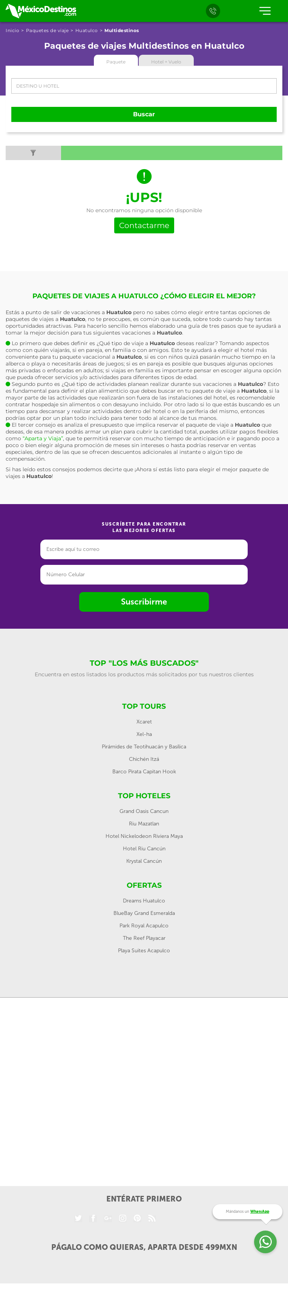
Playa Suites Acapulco (144, 950)
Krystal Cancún (144, 861)
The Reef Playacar (144, 938)
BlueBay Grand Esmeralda (144, 913)
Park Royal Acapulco (144, 925)
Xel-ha (144, 734)
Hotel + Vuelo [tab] (166, 62)
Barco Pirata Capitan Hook (144, 771)
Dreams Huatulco (144, 901)
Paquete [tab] (116, 62)
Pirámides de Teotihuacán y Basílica (144, 746)
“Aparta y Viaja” (43, 438)
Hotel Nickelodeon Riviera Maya (144, 836)
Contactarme (144, 225)
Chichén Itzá (144, 759)
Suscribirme (144, 602)
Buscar (144, 114)
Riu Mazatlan (144, 824)
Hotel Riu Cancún (144, 848)
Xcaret (144, 722)
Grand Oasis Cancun (144, 811)
